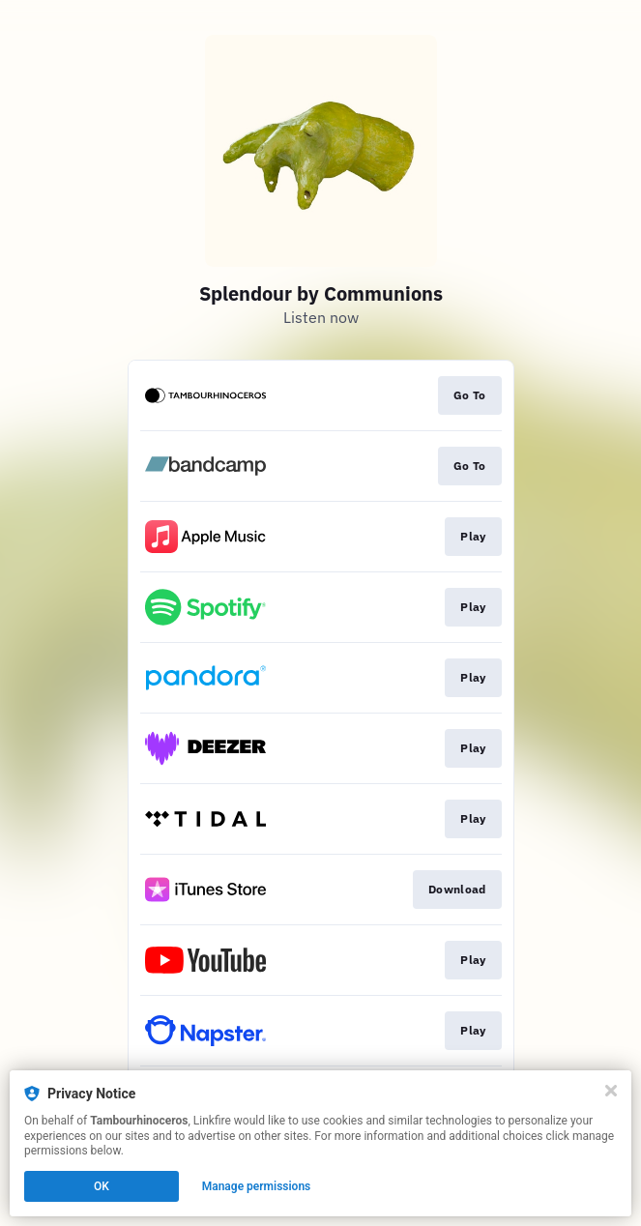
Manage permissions (256, 1186)
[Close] (611, 1090)
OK (101, 1186)
